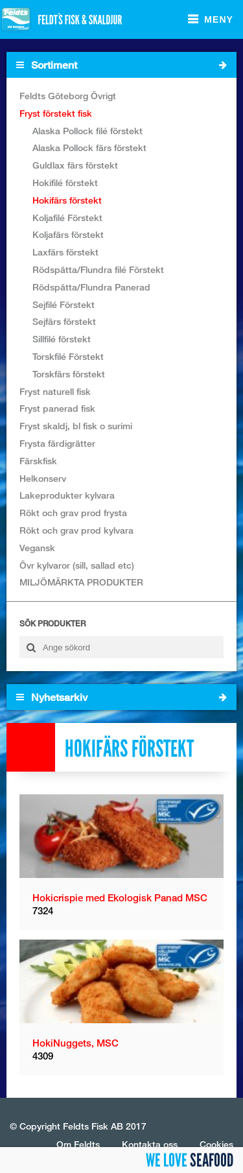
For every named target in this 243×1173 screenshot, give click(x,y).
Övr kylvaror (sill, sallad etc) (76, 565)
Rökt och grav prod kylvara (76, 530)
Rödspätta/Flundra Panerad (91, 286)
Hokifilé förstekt (65, 182)
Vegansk (37, 547)
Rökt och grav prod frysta (73, 512)
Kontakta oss (150, 1144)
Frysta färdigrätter (57, 443)
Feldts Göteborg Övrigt (67, 95)
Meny (218, 19)
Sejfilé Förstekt (63, 304)
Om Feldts (78, 1144)
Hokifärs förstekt (67, 200)
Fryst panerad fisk (57, 408)
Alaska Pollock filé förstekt (87, 130)
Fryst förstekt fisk (55, 113)
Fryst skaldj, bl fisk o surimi (75, 425)
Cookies (216, 1144)
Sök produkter (52, 623)
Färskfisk (38, 460)
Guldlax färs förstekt (75, 165)
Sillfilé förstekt (61, 338)
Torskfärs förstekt (68, 373)
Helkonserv (42, 478)
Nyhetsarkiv (121, 697)
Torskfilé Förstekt (68, 356)
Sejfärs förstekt (64, 321)
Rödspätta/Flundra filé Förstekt (98, 269)
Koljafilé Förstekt (67, 217)
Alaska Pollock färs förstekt (89, 147)
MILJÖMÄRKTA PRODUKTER (81, 581)
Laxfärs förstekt (65, 251)
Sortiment (121, 65)
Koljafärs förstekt (68, 234)
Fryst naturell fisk (55, 391)
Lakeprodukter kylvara (67, 495)
